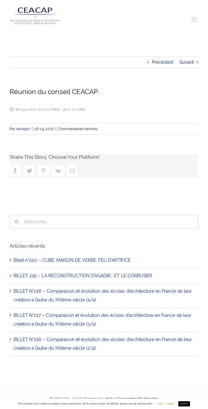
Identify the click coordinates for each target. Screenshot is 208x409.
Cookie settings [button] (165, 403)
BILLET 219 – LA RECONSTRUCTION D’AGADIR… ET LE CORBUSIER (83, 275)
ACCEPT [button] (184, 404)
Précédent (162, 62)
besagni (23, 129)
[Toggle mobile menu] (195, 19)
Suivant (186, 62)
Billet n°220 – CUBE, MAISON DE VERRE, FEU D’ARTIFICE (72, 260)
